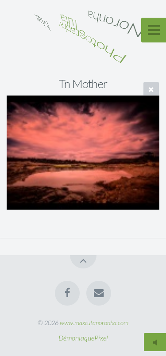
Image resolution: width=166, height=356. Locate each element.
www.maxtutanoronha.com (94, 322)
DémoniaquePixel (83, 337)
